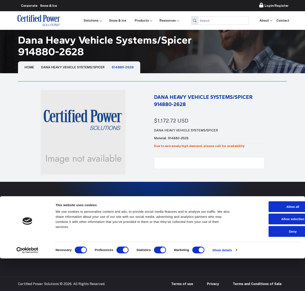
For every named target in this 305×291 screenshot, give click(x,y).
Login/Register (274, 5)
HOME (29, 67)
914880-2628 (123, 67)
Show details (222, 282)
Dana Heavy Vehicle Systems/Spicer (73, 67)
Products (142, 20)
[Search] (223, 20)
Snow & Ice (117, 20)
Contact (282, 20)
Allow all (269, 239)
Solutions (91, 20)
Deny (270, 264)
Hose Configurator (186, 220)
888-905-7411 (241, 220)
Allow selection (269, 252)
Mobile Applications (128, 220)
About (264, 20)
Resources (167, 20)
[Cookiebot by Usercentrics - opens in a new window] (27, 283)
